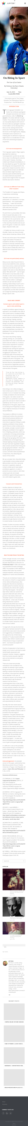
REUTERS (16, 94)
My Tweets (5, 951)
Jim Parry (11, 961)
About (3, 1101)
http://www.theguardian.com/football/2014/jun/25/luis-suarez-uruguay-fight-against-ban (14, 802)
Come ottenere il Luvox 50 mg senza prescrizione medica (15, 1043)
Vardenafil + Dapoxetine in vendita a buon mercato (15, 1065)
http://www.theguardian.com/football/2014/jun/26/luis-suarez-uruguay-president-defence (14, 846)
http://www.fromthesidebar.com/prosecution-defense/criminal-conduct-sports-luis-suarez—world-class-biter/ (14, 817)
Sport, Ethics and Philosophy (15, 769)
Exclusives (4, 1104)
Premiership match (8, 564)
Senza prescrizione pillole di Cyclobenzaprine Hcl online (15, 1087)
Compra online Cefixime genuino (14, 1022)
